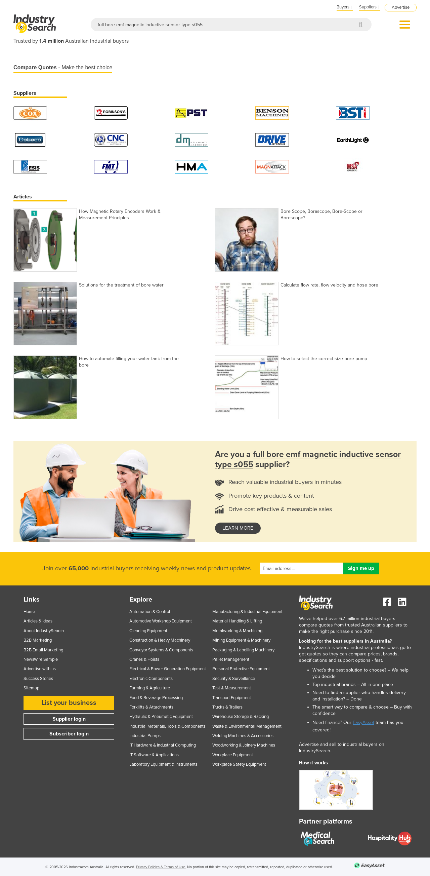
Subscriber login (69, 733)
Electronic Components (151, 678)
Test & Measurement (231, 688)
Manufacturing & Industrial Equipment (247, 611)
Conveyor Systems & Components (161, 650)
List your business (68, 703)
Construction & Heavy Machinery (159, 640)
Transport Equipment (231, 697)
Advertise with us (40, 669)
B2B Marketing (38, 640)
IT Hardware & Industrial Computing (162, 745)
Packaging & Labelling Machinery (243, 650)
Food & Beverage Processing (156, 697)
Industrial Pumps (145, 735)
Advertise (401, 7)
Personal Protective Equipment (241, 669)
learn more (237, 528)
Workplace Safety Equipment (239, 764)
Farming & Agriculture (149, 688)
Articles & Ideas (38, 621)
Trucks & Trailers (227, 707)
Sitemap (31, 688)
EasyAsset (363, 722)
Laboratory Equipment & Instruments (163, 764)
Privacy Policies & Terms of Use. (161, 867)
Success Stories (38, 678)
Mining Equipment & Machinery (241, 640)
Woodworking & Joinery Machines (243, 745)
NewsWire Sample (41, 659)
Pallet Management (230, 659)
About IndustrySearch (44, 631)
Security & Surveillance (233, 678)
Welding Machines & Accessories (242, 735)
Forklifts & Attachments (151, 707)
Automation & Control (149, 611)
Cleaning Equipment (148, 631)
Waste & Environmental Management (247, 726)
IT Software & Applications (154, 755)
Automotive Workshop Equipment (160, 621)
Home (29, 611)
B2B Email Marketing (43, 650)
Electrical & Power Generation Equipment (167, 669)
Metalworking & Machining (237, 631)
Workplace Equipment (232, 755)
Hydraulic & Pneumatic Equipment (161, 716)
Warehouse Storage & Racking (240, 716)
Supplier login (69, 719)
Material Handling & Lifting (237, 621)
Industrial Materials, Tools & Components (167, 726)
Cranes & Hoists (144, 659)
